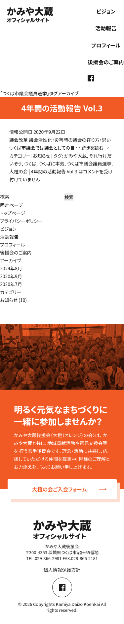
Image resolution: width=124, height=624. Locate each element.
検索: (5, 196)
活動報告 (105, 28)
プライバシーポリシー (21, 221)
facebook (91, 78)
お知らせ (41, 155)
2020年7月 (11, 284)
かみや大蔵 (75, 155)
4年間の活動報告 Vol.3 (62, 108)
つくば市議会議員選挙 (89, 163)
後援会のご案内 (106, 62)
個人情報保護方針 (62, 569)
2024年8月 (11, 268)
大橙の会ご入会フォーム (69, 489)
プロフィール (106, 45)
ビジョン (105, 11)
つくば (30, 163)
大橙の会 (18, 171)
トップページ (12, 213)
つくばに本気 (51, 163)
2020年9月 (11, 276)
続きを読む (95, 147)
